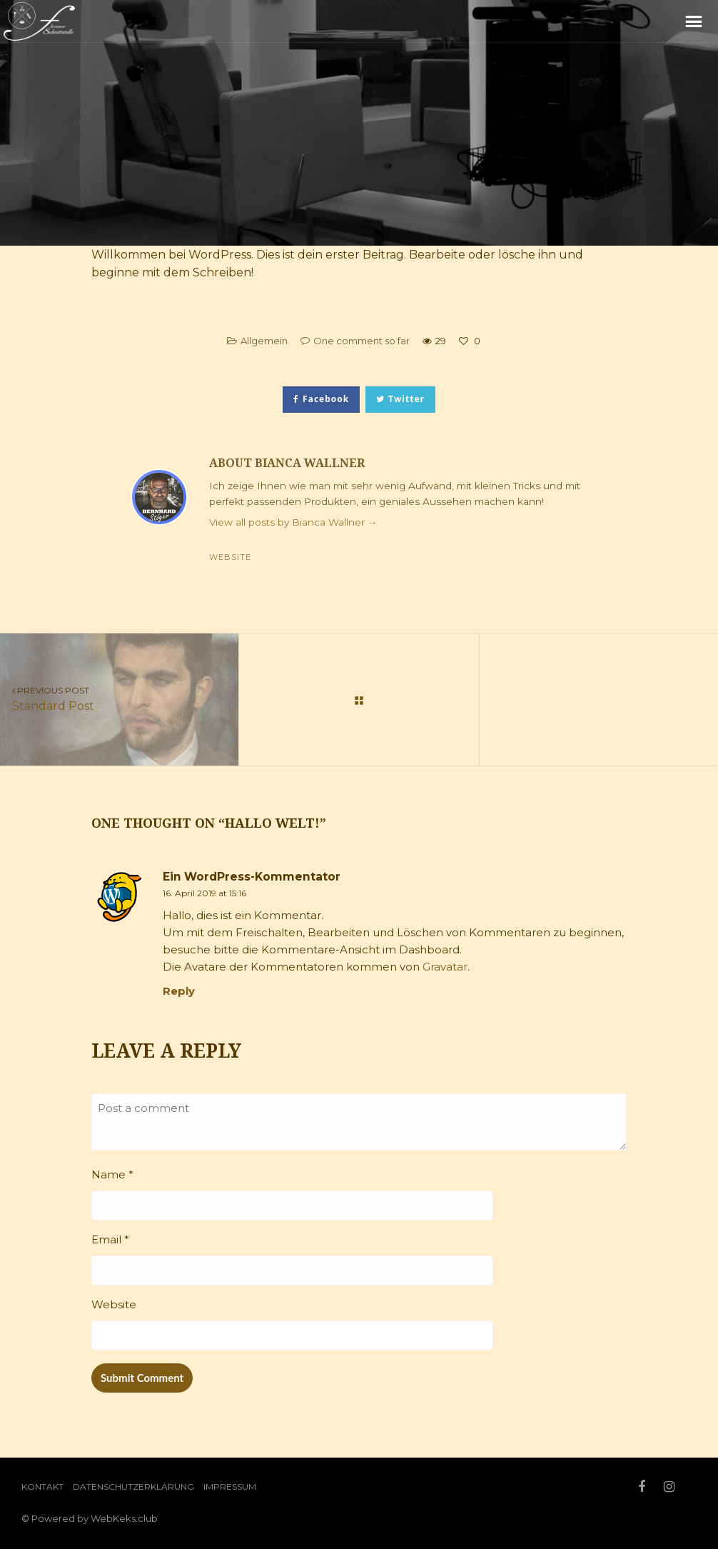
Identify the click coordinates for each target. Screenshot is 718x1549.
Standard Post (119, 698)
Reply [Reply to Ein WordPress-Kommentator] (179, 991)
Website (230, 557)
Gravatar (445, 966)
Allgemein (264, 340)
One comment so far (361, 340)
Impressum (229, 1486)
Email (110, 1239)
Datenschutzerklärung (133, 1486)
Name (112, 1174)
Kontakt (42, 1486)
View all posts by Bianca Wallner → (293, 522)
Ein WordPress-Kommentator (251, 876)
